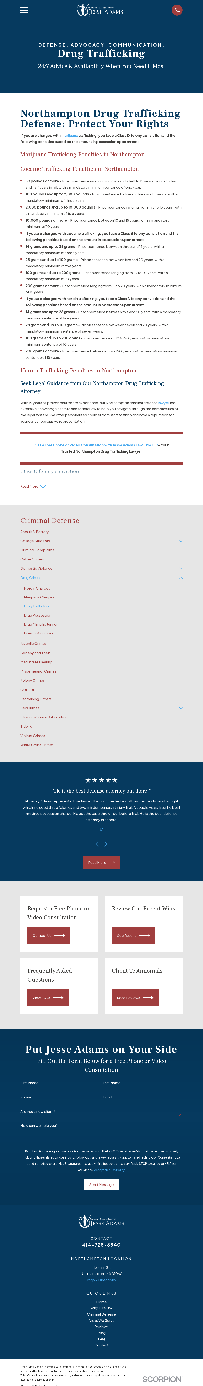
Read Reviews (135, 997)
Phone (25, 1097)
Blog (102, 1332)
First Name (29, 1083)
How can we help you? (39, 1125)
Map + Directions (101, 1279)
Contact (101, 1345)
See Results (133, 935)
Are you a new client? (37, 1111)
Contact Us (49, 935)
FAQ (101, 1339)
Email (107, 1097)
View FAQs (48, 997)
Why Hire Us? (101, 1308)
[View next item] (105, 844)
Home (101, 1301)
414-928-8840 (101, 1245)
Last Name (112, 1083)
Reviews (101, 1326)
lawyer (163, 402)
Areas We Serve (102, 1320)
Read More (101, 862)
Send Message (101, 1184)
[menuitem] (101, 531)
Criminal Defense (101, 1314)
